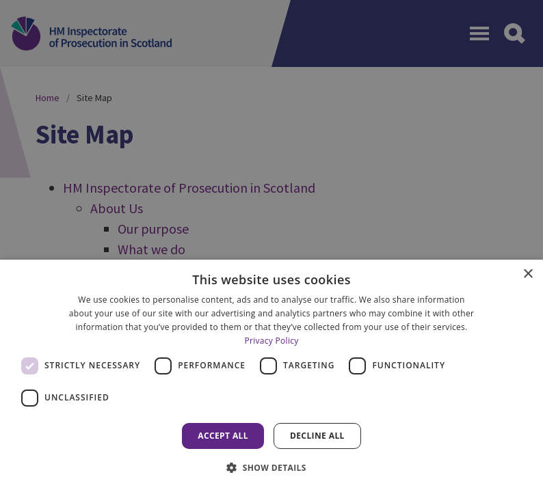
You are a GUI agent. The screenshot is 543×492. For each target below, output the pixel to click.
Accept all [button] (223, 435)
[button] (271, 467)
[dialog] (271, 376)
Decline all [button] (317, 435)
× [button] (527, 274)
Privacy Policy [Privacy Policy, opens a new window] (271, 340)
